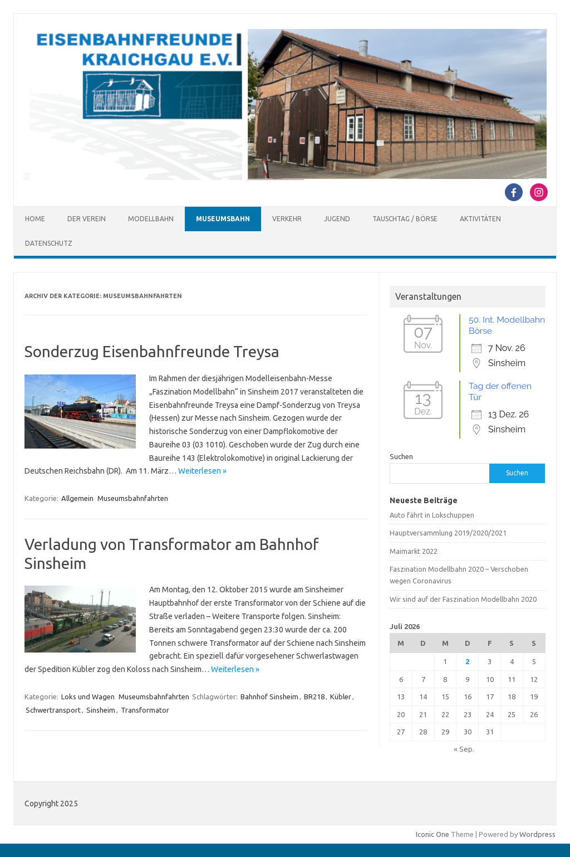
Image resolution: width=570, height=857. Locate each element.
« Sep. (464, 748)
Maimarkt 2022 (414, 551)
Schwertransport (53, 710)
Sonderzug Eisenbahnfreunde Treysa (151, 351)
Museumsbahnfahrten (132, 498)
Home (35, 218)
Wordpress (537, 834)
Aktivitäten (480, 218)
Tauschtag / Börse (405, 218)
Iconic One (432, 834)
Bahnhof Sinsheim (269, 696)
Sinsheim (100, 710)
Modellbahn (151, 218)
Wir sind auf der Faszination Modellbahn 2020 (463, 599)
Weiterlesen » (202, 470)
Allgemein (77, 498)
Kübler (340, 696)
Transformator (145, 710)
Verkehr (287, 218)
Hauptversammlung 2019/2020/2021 (448, 533)
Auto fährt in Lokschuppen (432, 515)
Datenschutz (48, 243)
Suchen (401, 456)
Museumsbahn (223, 218)
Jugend (337, 218)
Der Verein (86, 218)
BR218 (314, 696)
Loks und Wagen (88, 696)
